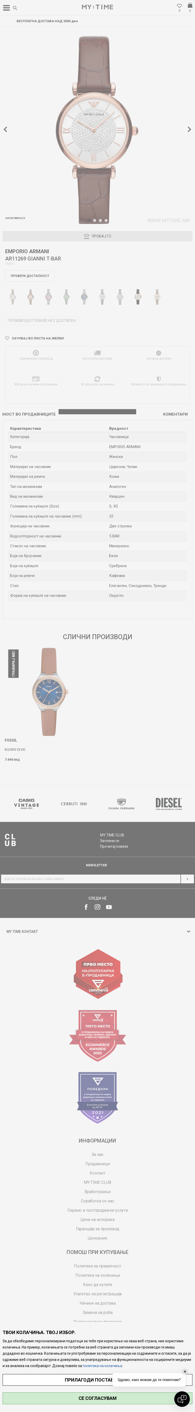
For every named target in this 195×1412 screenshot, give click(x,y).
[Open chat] (182, 1399)
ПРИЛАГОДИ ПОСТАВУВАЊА (97, 1380)
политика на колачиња (102, 1366)
